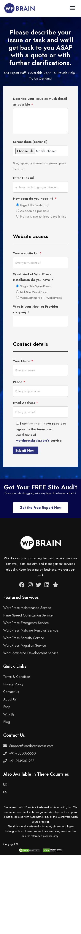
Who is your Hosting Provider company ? (35, 309)
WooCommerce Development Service (31, 653)
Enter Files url (23, 178)
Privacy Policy (13, 684)
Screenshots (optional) (30, 141)
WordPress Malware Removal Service (30, 630)
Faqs (6, 706)
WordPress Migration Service (24, 645)
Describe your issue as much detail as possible (40, 101)
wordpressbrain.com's (32, 440)
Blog (6, 721)
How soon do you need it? (35, 198)
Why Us (8, 714)
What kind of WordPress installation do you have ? (33, 277)
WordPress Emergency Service (26, 622)
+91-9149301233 (19, 760)
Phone (19, 382)
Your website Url (27, 253)
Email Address (25, 402)
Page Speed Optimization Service (28, 615)
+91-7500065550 (19, 753)
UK (5, 784)
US (5, 792)
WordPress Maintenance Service (27, 607)
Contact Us (11, 691)
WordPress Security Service (23, 637)
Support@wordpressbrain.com (28, 745)
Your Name (23, 361)
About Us (10, 699)
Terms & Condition (16, 676)
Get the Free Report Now (40, 507)
